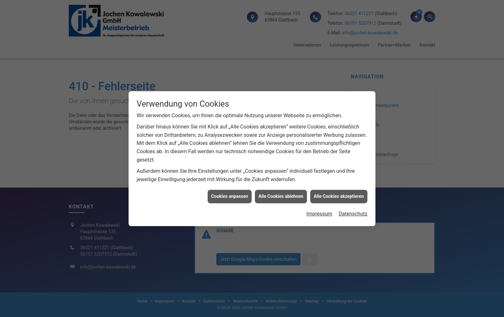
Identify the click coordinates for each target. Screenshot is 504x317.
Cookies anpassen (229, 194)
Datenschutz (353, 212)
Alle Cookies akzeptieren (339, 194)
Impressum (319, 212)
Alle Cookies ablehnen (280, 194)
